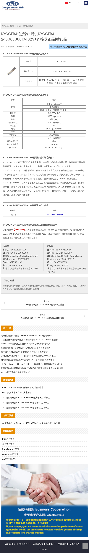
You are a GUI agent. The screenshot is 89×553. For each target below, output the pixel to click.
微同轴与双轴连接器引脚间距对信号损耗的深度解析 (24, 351)
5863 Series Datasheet (55, 215)
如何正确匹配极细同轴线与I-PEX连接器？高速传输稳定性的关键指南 (32, 368)
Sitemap (43, 549)
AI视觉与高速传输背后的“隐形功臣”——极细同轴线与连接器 (28, 360)
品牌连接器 (28, 25)
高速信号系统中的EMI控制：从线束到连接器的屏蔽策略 (26, 347)
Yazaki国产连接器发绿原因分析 (15, 372)
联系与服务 (74, 543)
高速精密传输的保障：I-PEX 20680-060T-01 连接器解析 (26, 335)
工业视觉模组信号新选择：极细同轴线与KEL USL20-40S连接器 (29, 339)
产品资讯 (62, 543)
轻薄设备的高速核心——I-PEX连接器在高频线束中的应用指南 (28, 355)
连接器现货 (38, 543)
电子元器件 (24, 543)
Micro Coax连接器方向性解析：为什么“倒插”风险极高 (25, 343)
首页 (19, 25)
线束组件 (50, 543)
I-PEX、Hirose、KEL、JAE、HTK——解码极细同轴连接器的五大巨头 (31, 364)
